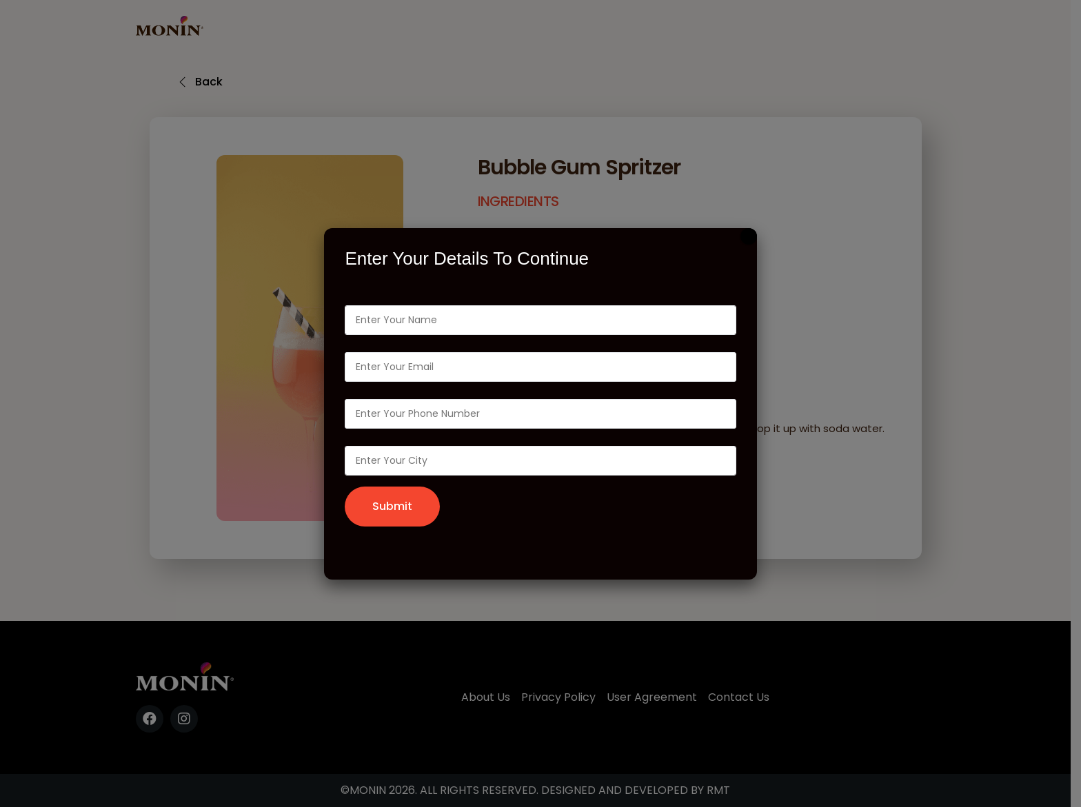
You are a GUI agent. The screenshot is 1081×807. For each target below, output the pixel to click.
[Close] (748, 236)
